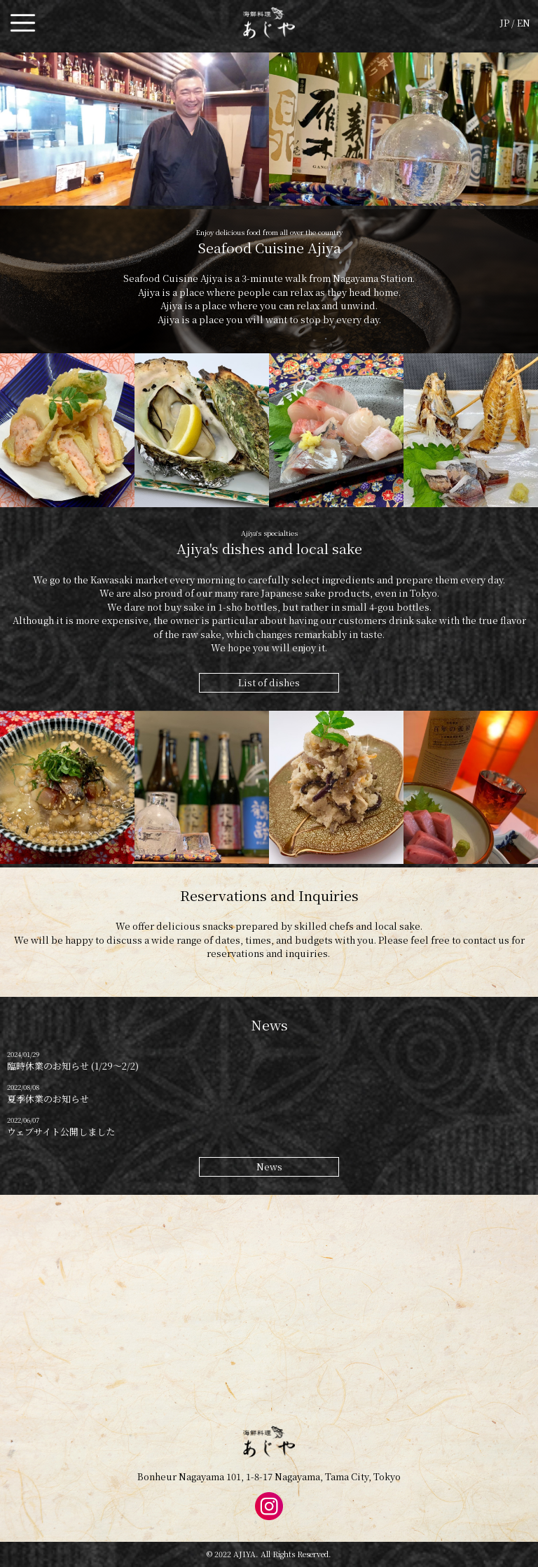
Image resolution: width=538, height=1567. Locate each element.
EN (523, 22)
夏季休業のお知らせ (48, 1098)
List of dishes (269, 682)
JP (504, 22)
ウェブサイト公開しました (61, 1131)
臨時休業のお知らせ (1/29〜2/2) (73, 1065)
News (269, 1166)
